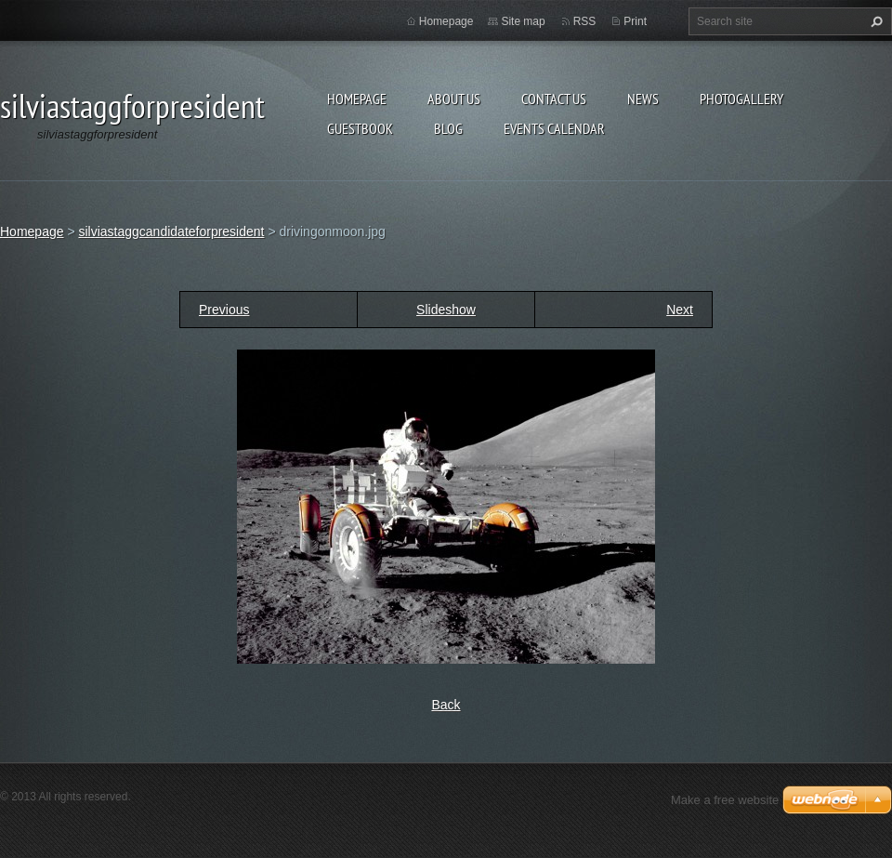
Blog (448, 128)
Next (679, 309)
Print (635, 21)
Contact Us (553, 98)
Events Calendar (554, 128)
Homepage (357, 98)
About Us (453, 98)
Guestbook (360, 128)
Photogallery (741, 98)
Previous (224, 309)
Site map (522, 21)
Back (445, 704)
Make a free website (725, 800)
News (643, 98)
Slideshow (446, 309)
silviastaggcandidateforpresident (171, 231)
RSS (585, 21)
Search (874, 21)
